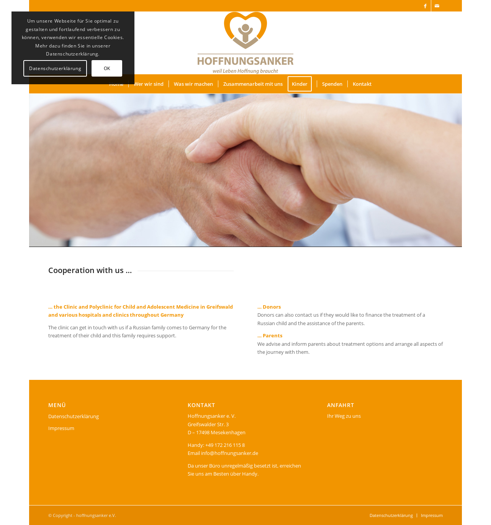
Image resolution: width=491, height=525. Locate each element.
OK (107, 68)
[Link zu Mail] (437, 5)
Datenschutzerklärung (73, 416)
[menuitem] (148, 83)
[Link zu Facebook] (425, 5)
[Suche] (381, 83)
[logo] (245, 43)
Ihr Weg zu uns (344, 415)
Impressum (61, 428)
